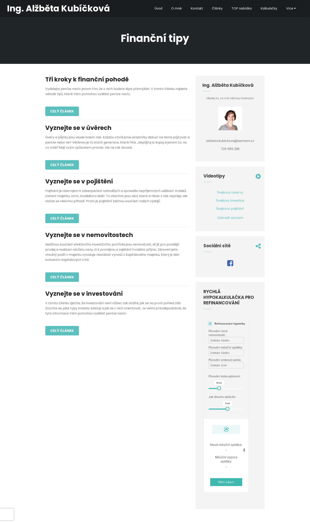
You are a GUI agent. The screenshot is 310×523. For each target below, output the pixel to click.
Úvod (158, 8)
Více (291, 8)
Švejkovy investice (230, 200)
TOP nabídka (242, 8)
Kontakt (197, 8)
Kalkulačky (269, 8)
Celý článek (62, 111)
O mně (176, 8)
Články (217, 8)
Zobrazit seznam (230, 217)
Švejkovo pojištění (230, 208)
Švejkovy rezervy (230, 192)
